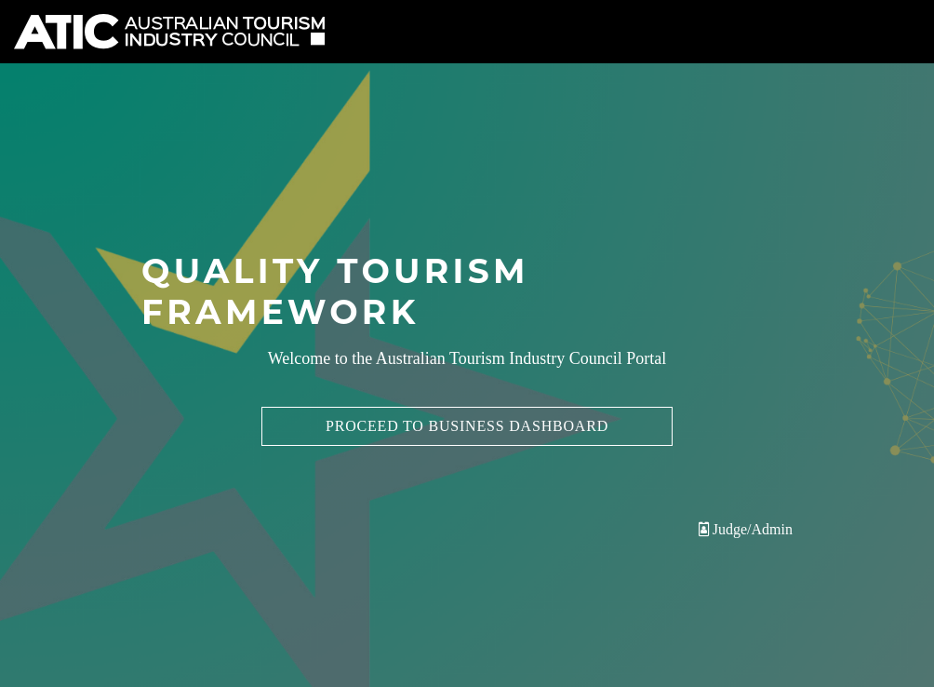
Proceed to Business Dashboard (467, 426)
